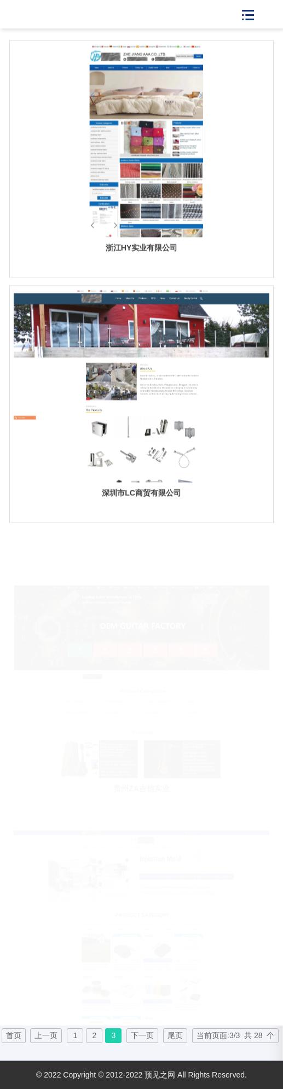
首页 (13, 1035)
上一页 (45, 1035)
